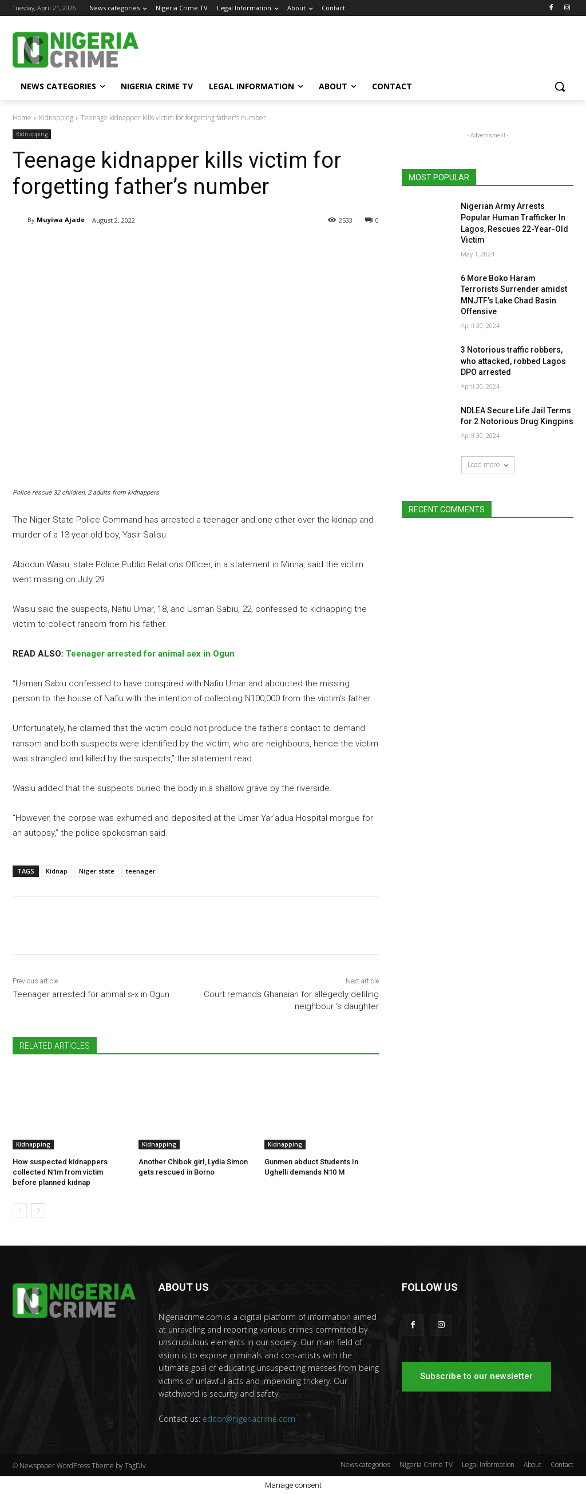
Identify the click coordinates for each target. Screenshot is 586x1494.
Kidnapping (56, 117)
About (532, 1464)
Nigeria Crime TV (426, 1464)
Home (22, 117)
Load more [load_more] (488, 464)
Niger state (96, 871)
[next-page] (38, 1210)
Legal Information (488, 1464)
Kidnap (57, 871)
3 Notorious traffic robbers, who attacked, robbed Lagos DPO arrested (513, 361)
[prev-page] (20, 1210)
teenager (141, 871)
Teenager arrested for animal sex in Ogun (150, 654)
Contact (562, 1464)
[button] (559, 86)
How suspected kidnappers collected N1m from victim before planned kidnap (60, 1172)
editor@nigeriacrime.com (249, 1418)
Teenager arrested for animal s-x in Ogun (91, 994)
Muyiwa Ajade (61, 219)
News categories (365, 1464)
